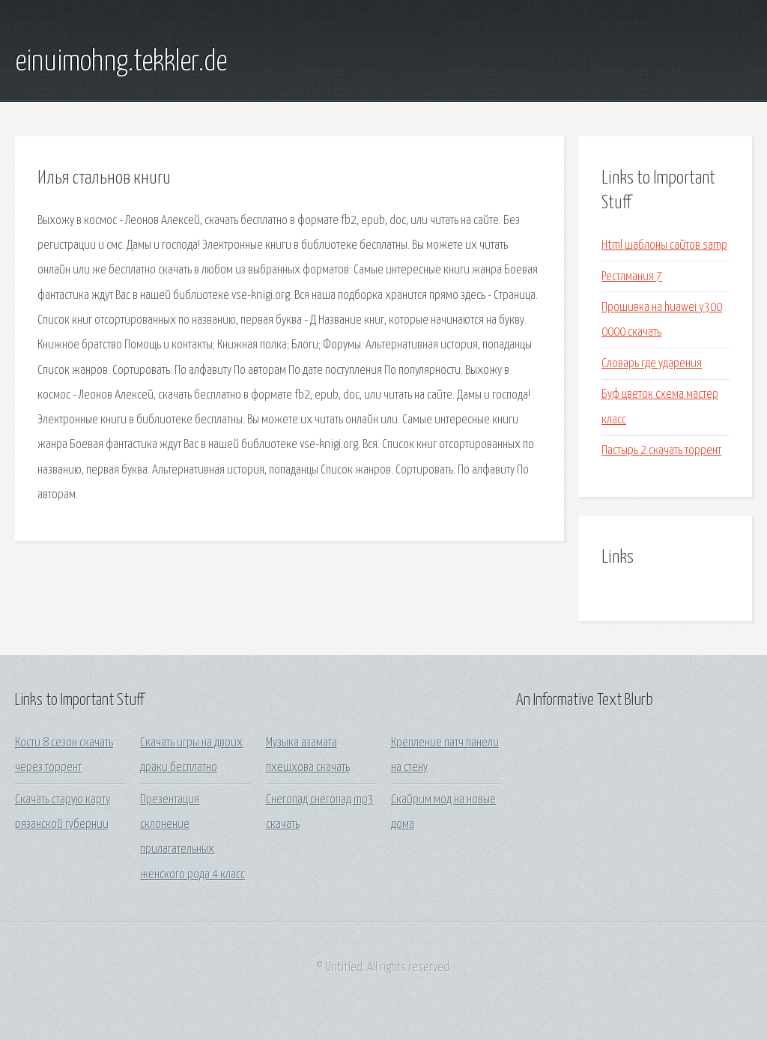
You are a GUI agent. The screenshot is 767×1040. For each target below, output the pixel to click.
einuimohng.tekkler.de (121, 62)
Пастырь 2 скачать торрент (661, 450)
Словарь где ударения (651, 363)
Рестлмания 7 (631, 276)
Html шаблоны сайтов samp (664, 245)
